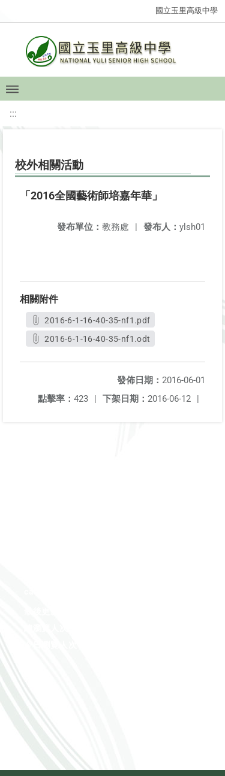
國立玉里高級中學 (186, 10)
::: (13, 113)
